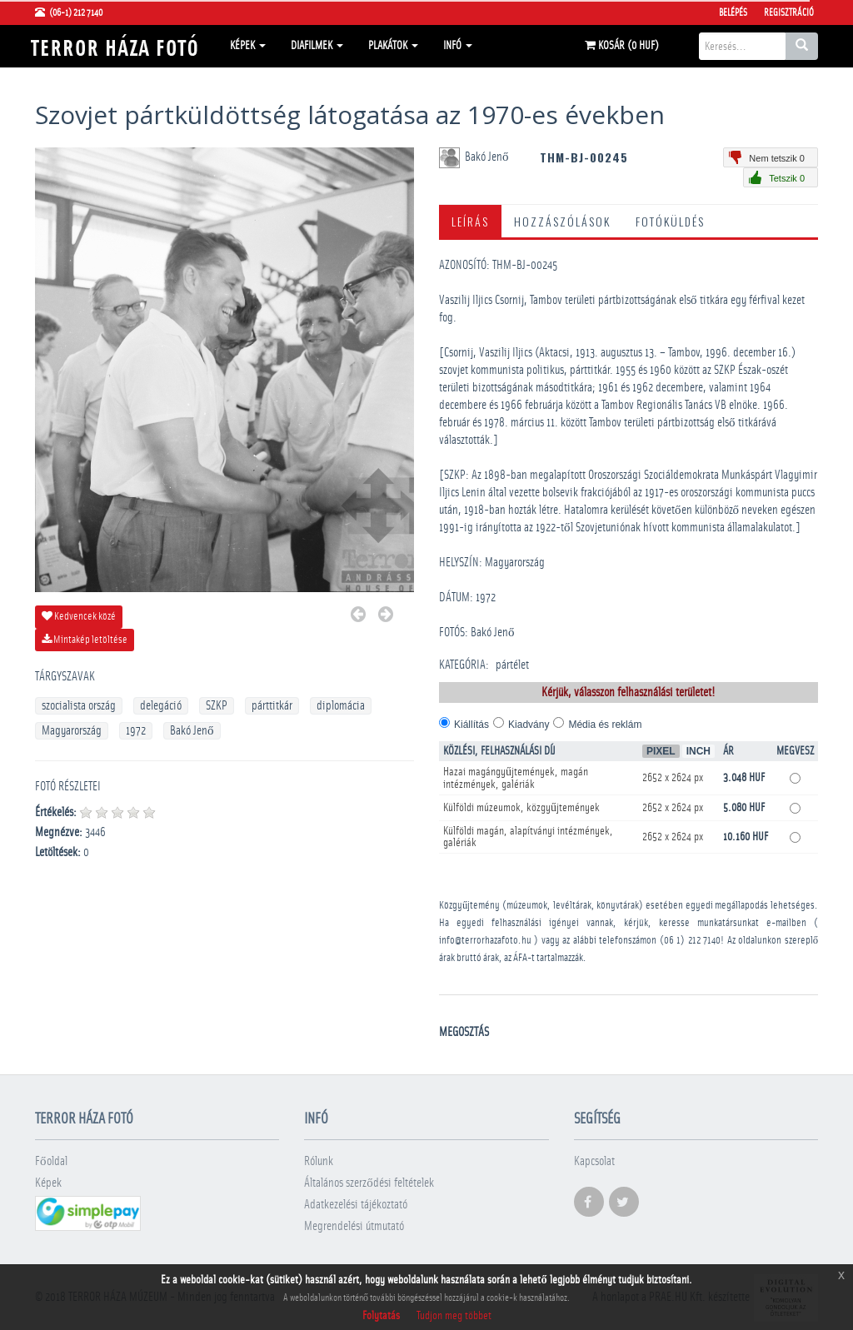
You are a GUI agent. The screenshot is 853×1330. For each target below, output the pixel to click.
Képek (248, 46)
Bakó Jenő (192, 731)
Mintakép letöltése (84, 639)
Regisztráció (789, 12)
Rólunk (318, 1161)
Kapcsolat (594, 1161)
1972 (136, 731)
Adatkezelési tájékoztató (355, 1204)
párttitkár (272, 706)
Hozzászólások (562, 221)
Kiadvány (528, 724)
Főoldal (51, 1161)
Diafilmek (317, 46)
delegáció (161, 706)
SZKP (216, 706)
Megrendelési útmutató (354, 1226)
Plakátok (393, 46)
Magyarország (72, 731)
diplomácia (341, 706)
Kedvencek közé (79, 616)
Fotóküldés (670, 221)
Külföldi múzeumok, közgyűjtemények (521, 808)
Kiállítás (471, 724)
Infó (457, 46)
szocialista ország (79, 706)
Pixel (661, 751)
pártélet (512, 665)
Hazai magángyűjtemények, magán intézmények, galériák (515, 778)
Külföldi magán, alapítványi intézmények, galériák (528, 837)
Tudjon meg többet (454, 1316)
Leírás (470, 221)
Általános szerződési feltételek (369, 1183)
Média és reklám (604, 724)
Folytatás (381, 1316)
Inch (698, 751)
